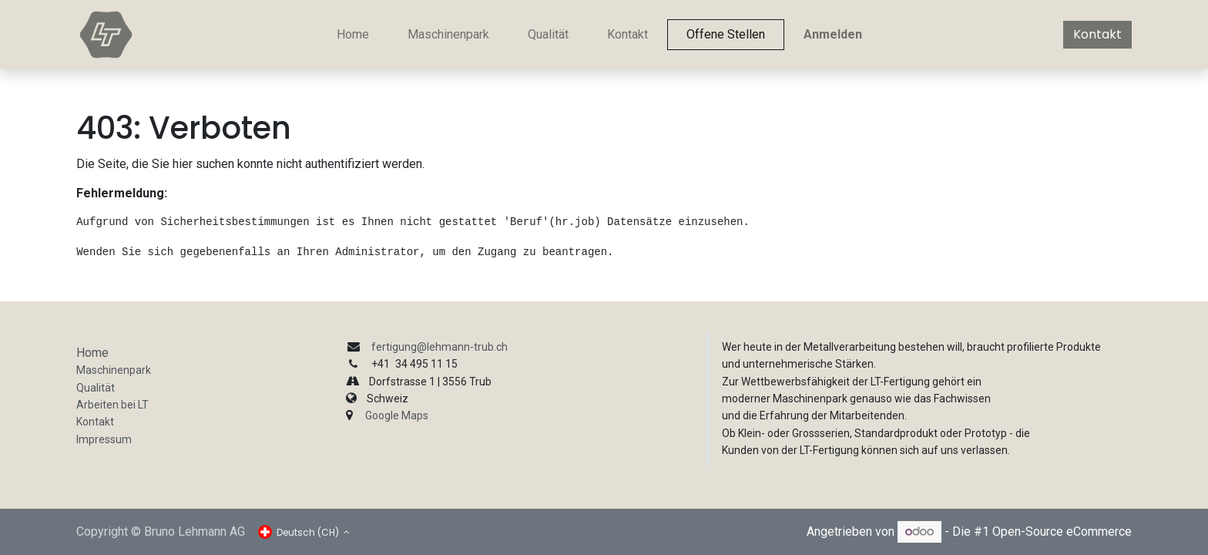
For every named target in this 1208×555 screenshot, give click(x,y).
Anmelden (833, 34)
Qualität (95, 388)
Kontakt (1097, 34)
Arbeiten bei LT (112, 405)
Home (92, 352)
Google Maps (396, 415)
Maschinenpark (113, 370)
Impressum (104, 439)
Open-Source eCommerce (1062, 531)
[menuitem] (352, 34)
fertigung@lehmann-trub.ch (439, 347)
